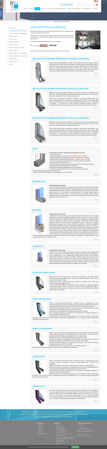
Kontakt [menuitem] (94, 8)
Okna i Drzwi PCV (60, 441)
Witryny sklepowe (60, 435)
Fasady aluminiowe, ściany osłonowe (65, 438)
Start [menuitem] (25, 8)
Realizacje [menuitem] (44, 8)
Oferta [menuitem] (37, 8)
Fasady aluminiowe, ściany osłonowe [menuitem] (18, 56)
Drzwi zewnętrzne (60, 427)
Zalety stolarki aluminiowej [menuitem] (57, 8)
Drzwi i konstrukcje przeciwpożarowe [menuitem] (18, 53)
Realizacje (40, 427)
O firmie (40, 425)
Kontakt (40, 432)
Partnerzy (40, 430)
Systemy (40, 428)
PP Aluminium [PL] (34, 21)
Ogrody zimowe (60, 440)
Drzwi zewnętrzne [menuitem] (13, 36)
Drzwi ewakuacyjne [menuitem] (13, 44)
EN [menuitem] (97, 1)
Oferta (42, 21)
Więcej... (96, 73)
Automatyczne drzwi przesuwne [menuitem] (16, 47)
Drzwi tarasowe (60, 428)
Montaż (58, 443)
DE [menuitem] (95, 1)
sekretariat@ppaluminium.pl (87, 431)
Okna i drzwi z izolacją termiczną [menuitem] (18, 30)
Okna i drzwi (49, 21)
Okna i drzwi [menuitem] (12, 28)
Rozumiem (75, 447)
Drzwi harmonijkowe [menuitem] (14, 42)
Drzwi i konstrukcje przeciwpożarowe (65, 437)
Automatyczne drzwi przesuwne (64, 433)
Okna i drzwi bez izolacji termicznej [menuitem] (18, 33)
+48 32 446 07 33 (84, 428)
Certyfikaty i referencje (43, 433)
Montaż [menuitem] (11, 64)
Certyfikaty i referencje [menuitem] (74, 8)
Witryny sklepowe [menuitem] (13, 50)
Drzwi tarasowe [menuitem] (13, 39)
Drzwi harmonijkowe (61, 430)
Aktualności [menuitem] (87, 8)
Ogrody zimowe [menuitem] (13, 58)
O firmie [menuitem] (31, 8)
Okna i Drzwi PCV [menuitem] (13, 61)
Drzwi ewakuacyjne (60, 432)
